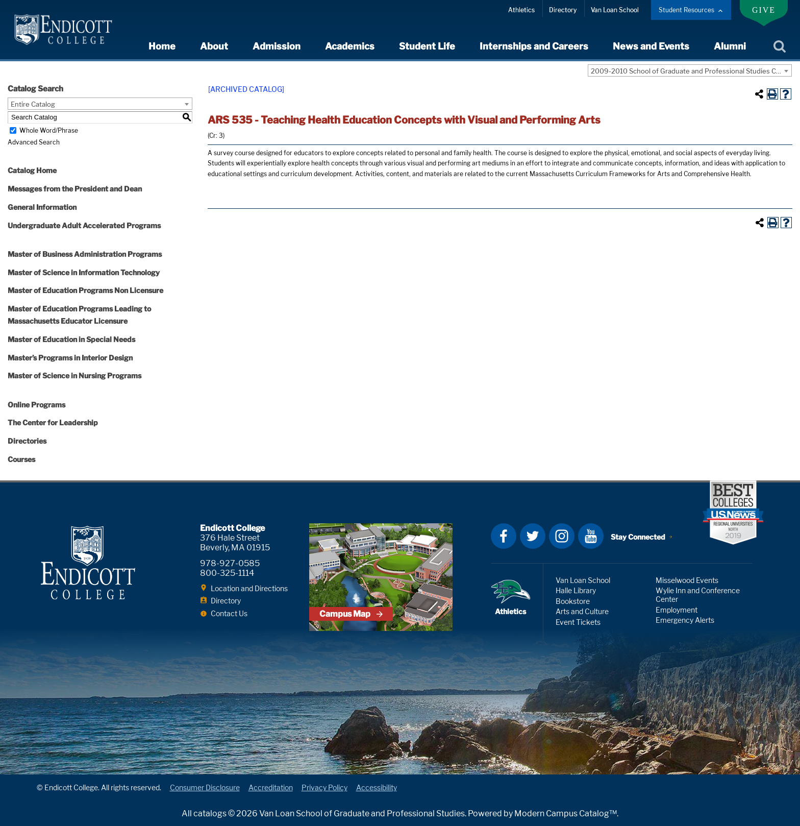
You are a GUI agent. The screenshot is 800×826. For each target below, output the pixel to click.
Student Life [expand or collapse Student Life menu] (427, 46)
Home (162, 46)
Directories (27, 440)
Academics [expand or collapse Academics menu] (349, 46)
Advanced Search (34, 142)
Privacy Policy (324, 787)
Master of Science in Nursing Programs (74, 375)
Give (764, 10)
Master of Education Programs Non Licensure (85, 290)
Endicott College (63, 29)
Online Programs (36, 404)
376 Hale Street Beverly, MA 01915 (235, 542)
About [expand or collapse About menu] (214, 46)
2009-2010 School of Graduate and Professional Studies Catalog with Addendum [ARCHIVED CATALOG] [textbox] (691, 71)
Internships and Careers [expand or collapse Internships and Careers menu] (534, 46)
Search (779, 47)
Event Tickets (578, 622)
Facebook (503, 536)
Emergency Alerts (685, 620)
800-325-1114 (227, 573)
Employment (676, 609)
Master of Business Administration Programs (85, 254)
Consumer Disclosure (205, 787)
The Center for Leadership (53, 422)
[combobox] (690, 70)
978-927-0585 (230, 563)
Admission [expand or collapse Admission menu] (277, 46)
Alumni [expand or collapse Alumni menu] (730, 46)
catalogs (210, 813)
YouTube (591, 536)
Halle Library (576, 590)
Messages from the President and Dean (75, 188)
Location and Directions (249, 588)
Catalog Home (32, 170)
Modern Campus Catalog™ (565, 813)
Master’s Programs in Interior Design (70, 357)
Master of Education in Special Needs (71, 339)
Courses (21, 459)
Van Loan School (615, 10)
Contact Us (229, 613)
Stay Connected (638, 536)
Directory (563, 10)
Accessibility (376, 787)
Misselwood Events (687, 580)
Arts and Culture (582, 611)
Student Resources (686, 10)
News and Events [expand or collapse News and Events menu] (651, 46)
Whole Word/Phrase (48, 130)
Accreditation (270, 787)
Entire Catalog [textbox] (33, 104)
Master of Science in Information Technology (84, 272)
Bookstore (573, 601)
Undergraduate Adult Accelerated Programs (84, 225)
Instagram (561, 536)
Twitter (532, 536)
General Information (42, 207)
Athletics (521, 10)
